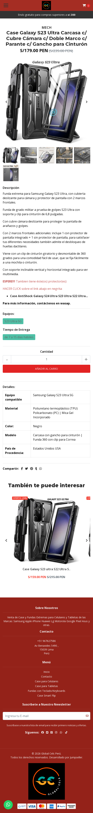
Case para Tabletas (46, 686)
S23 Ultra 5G (13, 321)
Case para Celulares (46, 681)
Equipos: (8, 314)
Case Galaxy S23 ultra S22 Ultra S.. (46, 569)
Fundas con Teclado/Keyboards (46, 691)
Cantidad (46, 352)
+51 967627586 (46, 641)
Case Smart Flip (46, 695)
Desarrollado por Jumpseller (65, 757)
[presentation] (6, 101)
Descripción (11, 188)
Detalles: (9, 387)
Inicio (46, 672)
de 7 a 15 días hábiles (19, 337)
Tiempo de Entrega (16, 330)
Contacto (46, 676)
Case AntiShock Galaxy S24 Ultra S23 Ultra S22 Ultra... (49, 296)
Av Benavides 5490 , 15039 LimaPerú (46, 649)
